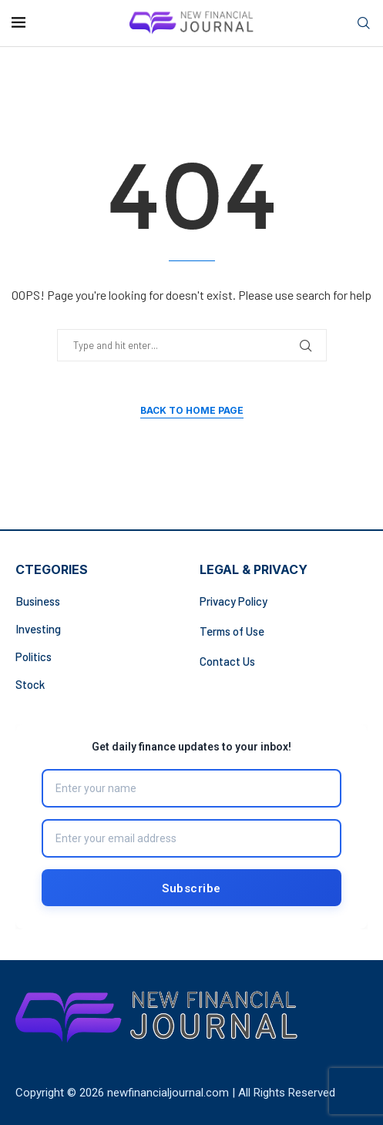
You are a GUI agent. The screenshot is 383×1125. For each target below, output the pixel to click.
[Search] (363, 23)
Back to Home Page (192, 410)
